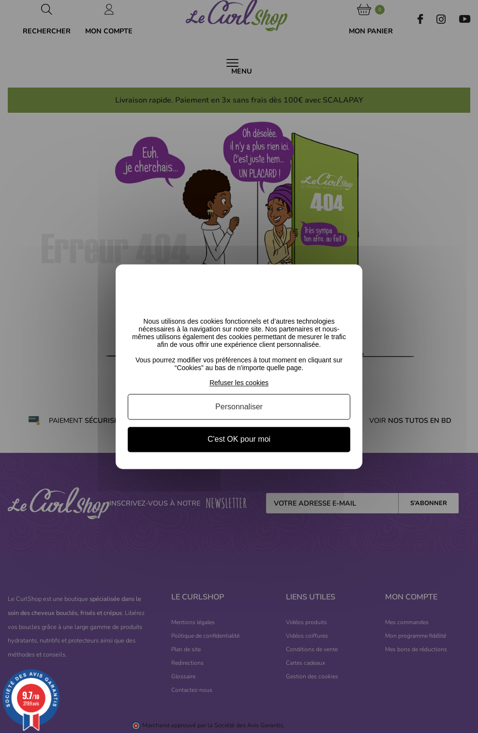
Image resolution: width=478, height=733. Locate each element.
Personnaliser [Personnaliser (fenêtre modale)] (239, 407)
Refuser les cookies (239, 383)
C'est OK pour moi (239, 439)
